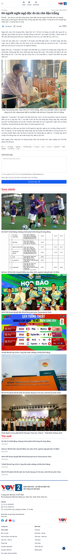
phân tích (57, 147)
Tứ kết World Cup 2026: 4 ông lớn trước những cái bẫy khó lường (25, 464)
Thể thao (37, 540)
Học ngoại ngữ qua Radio (9, 553)
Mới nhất (37, 526)
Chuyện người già (6, 546)
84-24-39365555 (9, 504)
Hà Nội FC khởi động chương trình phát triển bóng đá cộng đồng (26, 441)
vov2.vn (49, 147)
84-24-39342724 (9, 507)
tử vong (36, 147)
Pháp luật (4, 543)
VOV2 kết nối (39, 546)
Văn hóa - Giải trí (6, 540)
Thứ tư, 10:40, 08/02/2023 (59, 10)
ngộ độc (18, 147)
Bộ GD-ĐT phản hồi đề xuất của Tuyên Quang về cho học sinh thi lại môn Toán (31, 472)
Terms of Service (37, 174)
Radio (24, 3)
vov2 (42, 147)
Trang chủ (4, 526)
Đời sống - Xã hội (40, 533)
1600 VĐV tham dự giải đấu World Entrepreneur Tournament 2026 (26, 456)
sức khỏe (11, 148)
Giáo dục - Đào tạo (41, 536)
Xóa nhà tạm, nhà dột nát (9, 536)
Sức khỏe (4, 10)
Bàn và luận (5, 533)
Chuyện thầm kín (6, 550)
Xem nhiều (4, 530)
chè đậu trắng (27, 147)
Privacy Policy (27, 174)
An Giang (10, 147)
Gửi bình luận (34, 182)
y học (18, 148)
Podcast (29, 3)
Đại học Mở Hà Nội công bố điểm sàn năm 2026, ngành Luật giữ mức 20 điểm (30, 449)
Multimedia (36, 3)
